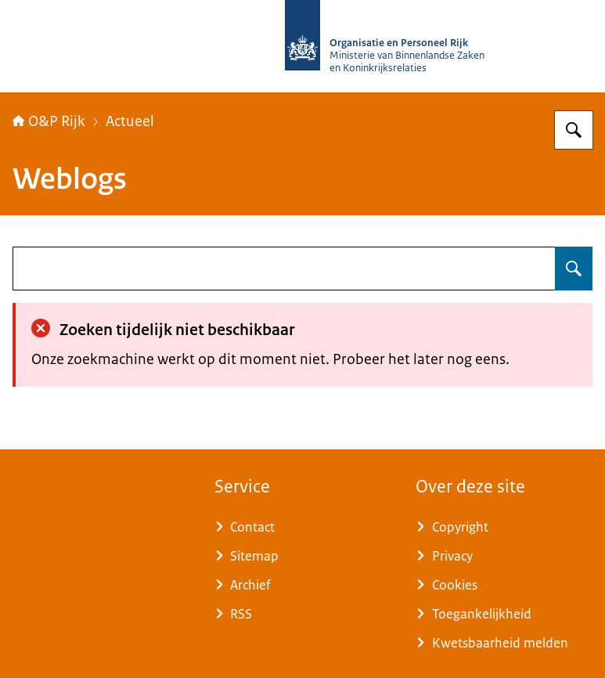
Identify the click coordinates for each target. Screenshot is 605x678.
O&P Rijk (49, 121)
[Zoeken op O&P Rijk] (573, 130)
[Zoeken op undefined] (573, 268)
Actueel (130, 121)
